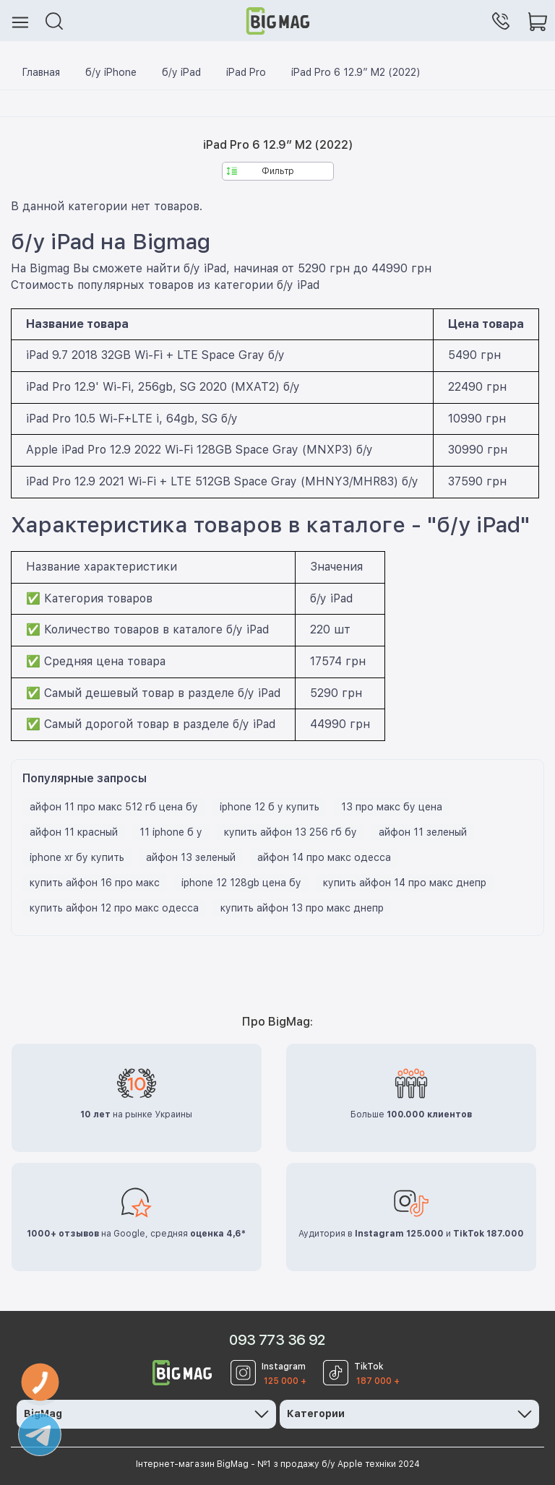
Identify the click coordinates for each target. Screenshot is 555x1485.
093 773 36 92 (277, 1339)
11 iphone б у (170, 832)
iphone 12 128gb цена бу (241, 882)
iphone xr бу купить (77, 857)
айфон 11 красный (74, 832)
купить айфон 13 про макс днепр (302, 908)
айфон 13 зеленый (191, 857)
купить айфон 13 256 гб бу (290, 832)
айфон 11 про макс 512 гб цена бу (114, 807)
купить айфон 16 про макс (95, 882)
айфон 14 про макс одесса (324, 857)
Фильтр (260, 171)
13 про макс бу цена (391, 807)
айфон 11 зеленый (423, 832)
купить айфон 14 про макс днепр (404, 882)
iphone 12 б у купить (269, 807)
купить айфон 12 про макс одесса (114, 908)
